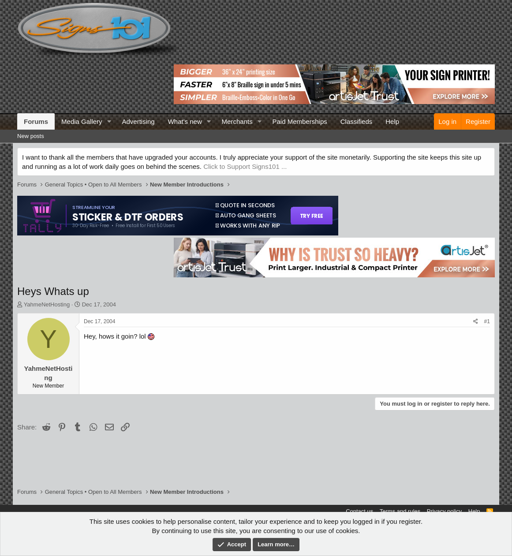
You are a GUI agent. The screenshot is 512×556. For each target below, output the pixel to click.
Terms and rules (400, 511)
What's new (185, 121)
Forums (36, 121)
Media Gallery (81, 121)
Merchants (237, 121)
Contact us (359, 511)
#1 (487, 321)
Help (392, 121)
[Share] (475, 322)
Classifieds (356, 121)
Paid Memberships (300, 121)
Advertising (138, 121)
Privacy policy (444, 511)
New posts (30, 136)
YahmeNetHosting (47, 304)
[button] (109, 121)
